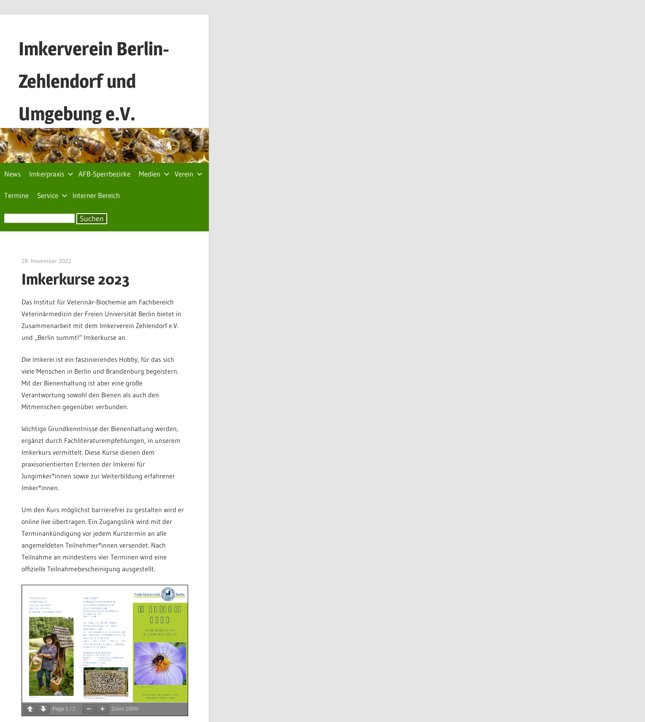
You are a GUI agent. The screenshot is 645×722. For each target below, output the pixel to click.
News (12, 173)
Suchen (92, 218)
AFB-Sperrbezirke (104, 173)
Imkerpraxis (51, 173)
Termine (16, 195)
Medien (154, 173)
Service (52, 195)
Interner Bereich (96, 195)
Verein (188, 173)
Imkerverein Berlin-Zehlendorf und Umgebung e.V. (94, 81)
